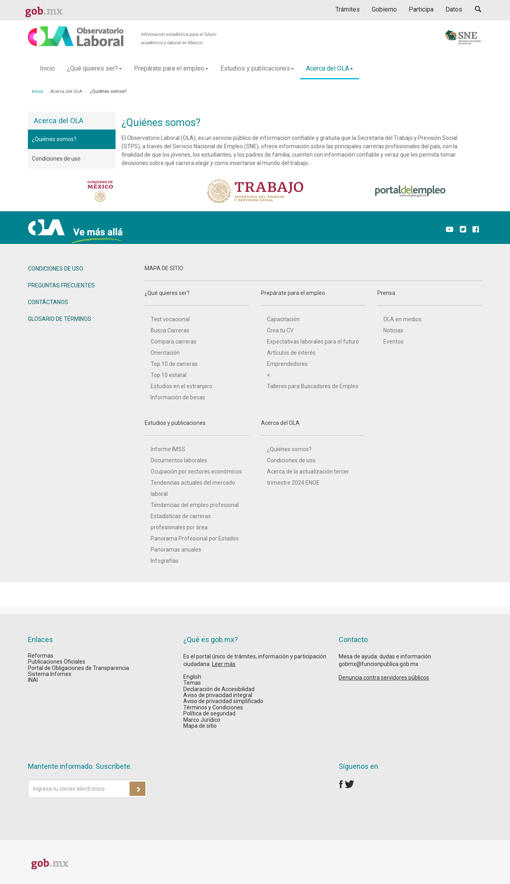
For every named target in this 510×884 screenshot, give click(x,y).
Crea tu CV (280, 330)
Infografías (164, 561)
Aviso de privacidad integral (217, 695)
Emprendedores (287, 364)
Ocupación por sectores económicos (196, 471)
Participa (421, 9)
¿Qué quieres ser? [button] (94, 68)
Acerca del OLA (313, 428)
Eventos (393, 341)
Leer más (223, 664)
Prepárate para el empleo (313, 298)
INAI (33, 680)
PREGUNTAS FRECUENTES (61, 285)
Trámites (347, 9)
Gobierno (384, 9)
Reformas (40, 655)
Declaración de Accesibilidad (219, 689)
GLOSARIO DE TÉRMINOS (59, 319)
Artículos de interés (291, 353)
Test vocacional (170, 319)
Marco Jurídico (201, 720)
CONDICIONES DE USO (55, 268)
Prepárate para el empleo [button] (171, 68)
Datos (453, 9)
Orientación (165, 353)
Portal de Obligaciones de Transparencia (78, 668)
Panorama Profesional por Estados (195, 538)
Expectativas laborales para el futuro (313, 341)
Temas (192, 683)
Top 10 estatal (168, 375)
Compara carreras (173, 341)
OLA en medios (402, 319)
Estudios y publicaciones (197, 428)
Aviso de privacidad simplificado (223, 701)
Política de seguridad (209, 713)
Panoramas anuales (176, 549)
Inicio (47, 68)
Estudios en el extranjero (181, 386)
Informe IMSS (168, 449)
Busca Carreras (170, 330)
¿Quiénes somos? (54, 139)
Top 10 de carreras (174, 364)
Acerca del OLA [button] (329, 68)
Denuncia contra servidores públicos (384, 677)
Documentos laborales (179, 460)
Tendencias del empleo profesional (195, 505)
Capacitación (283, 319)
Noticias (393, 330)
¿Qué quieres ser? (197, 298)
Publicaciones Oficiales (56, 661)
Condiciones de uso (56, 158)
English (192, 677)
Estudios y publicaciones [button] (257, 68)
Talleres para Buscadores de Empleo (313, 386)
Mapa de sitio (200, 726)
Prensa (429, 298)
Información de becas (178, 397)
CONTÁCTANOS (48, 302)
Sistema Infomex (49, 674)
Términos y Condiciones (213, 707)
